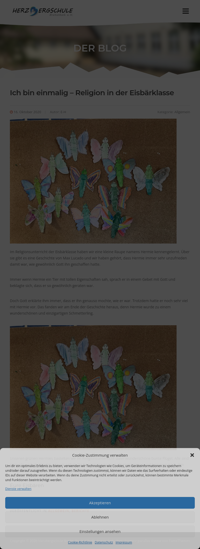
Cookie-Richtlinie (80, 542)
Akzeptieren (100, 502)
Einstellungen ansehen (100, 531)
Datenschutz (104, 542)
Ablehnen (100, 517)
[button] (192, 455)
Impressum (124, 542)
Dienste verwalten (18, 489)
